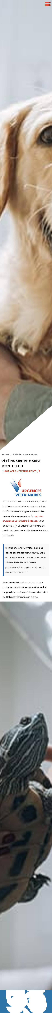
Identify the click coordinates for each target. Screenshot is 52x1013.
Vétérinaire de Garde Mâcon (24, 436)
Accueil (5, 436)
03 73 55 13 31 (26, 1001)
